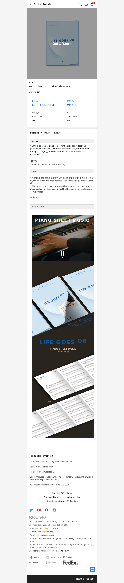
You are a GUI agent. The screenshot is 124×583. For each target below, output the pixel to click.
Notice (55, 493)
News (69, 493)
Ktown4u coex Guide (55, 501)
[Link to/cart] (91, 4)
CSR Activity (72, 501)
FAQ (62, 493)
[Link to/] (86, 4)
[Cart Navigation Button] (91, 4)
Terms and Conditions (54, 497)
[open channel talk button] (92, 569)
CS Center (54, 528)
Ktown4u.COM (64, 550)
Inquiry (49, 531)
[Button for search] (80, 4)
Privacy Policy (73, 497)
